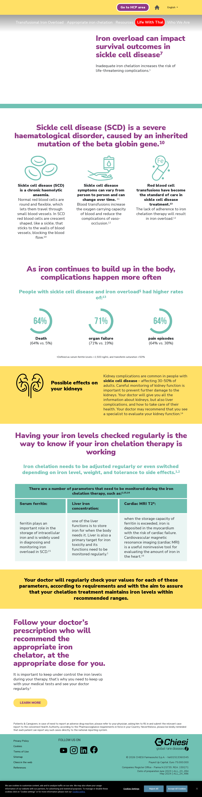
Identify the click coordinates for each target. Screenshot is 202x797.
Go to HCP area (133, 7)
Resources (125, 22)
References (19, 767)
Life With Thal (150, 22)
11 (118, 199)
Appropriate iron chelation (90, 22)
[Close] (196, 788)
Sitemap (18, 757)
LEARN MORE (30, 703)
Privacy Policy (21, 741)
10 (45, 236)
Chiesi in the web (22, 762)
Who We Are (178, 22)
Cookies (17, 746)
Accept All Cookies (177, 789)
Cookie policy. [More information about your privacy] (78, 792)
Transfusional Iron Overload (40, 22)
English (171, 7)
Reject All (153, 789)
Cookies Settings (131, 789)
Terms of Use (21, 751)
